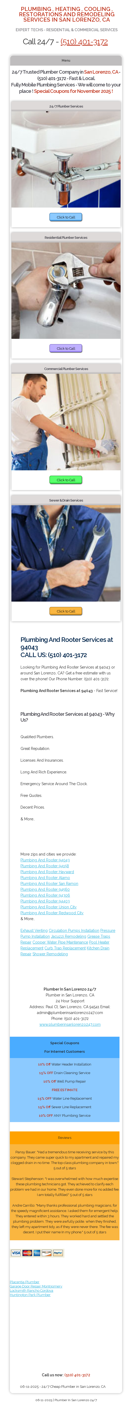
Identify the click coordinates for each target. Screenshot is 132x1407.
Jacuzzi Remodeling (68, 936)
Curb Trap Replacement (65, 948)
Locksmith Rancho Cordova (31, 1291)
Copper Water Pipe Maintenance (60, 942)
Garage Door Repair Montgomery (36, 1286)
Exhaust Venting (34, 930)
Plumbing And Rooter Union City (48, 907)
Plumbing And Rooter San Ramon (49, 883)
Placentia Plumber (24, 1282)
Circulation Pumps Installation (74, 930)
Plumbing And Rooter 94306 (45, 895)
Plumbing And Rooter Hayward (47, 872)
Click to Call (66, 217)
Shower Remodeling (50, 954)
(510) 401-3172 (84, 41)
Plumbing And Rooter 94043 (45, 860)
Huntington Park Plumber (30, 1295)
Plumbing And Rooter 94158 (44, 866)
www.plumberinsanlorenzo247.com (70, 1024)
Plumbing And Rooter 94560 (45, 889)
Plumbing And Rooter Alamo (45, 878)
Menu (66, 60)
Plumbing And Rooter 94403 (45, 901)
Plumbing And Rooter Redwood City (52, 913)
